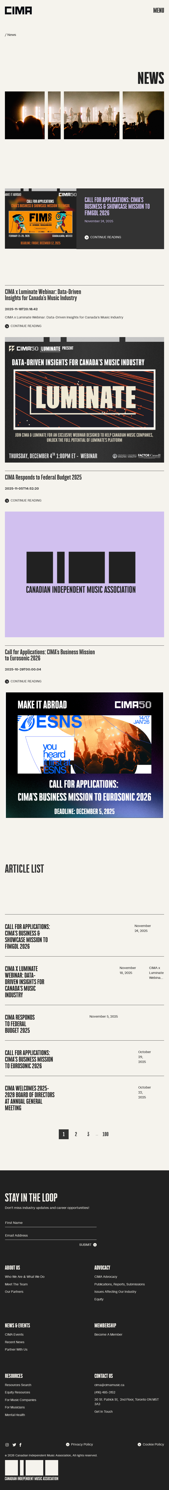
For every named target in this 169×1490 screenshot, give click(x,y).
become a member (108, 1334)
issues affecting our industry (115, 1291)
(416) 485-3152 (104, 1392)
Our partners (14, 1291)
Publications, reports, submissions (119, 1284)
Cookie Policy (151, 1444)
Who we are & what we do (24, 1276)
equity (98, 1299)
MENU (158, 10)
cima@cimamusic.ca (109, 1385)
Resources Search (18, 1385)
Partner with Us (16, 1349)
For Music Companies (20, 1400)
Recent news (14, 1342)
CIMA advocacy (105, 1276)
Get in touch (103, 1411)
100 (105, 1134)
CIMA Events (14, 1334)
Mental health (15, 1415)
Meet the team (16, 1284)
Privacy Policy (79, 1444)
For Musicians (15, 1407)
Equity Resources (17, 1392)
